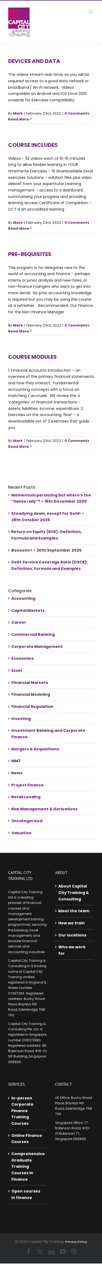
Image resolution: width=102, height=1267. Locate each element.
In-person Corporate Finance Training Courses (22, 1110)
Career (18, 622)
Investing (21, 718)
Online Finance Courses (26, 1139)
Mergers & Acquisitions (35, 749)
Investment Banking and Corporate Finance (48, 734)
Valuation (21, 833)
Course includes (33, 145)
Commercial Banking (33, 634)
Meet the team (73, 911)
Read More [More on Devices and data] (18, 119)
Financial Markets (29, 682)
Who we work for (72, 950)
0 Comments (76, 113)
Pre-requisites (30, 254)
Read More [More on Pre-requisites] (18, 331)
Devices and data (34, 61)
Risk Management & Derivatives (44, 809)
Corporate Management (37, 646)
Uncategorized (26, 821)
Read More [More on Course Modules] (18, 446)
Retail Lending (25, 797)
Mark (18, 113)
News (16, 773)
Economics (22, 658)
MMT (16, 761)
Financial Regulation (32, 706)
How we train (71, 923)
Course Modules (32, 357)
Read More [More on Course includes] (18, 228)
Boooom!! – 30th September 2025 (46, 550)
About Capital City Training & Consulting (73, 892)
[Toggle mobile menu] (91, 11)
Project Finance (27, 785)
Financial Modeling (30, 694)
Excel (16, 670)
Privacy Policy (76, 1242)
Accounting (23, 598)
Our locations (72, 935)
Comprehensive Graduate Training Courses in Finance (27, 1166)
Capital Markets (28, 610)
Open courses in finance (25, 1194)
